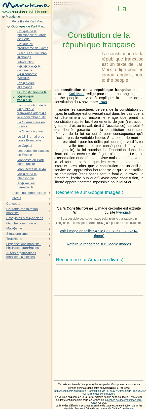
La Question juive (30, 131)
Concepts (13, 204)
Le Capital (24, 146)
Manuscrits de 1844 (31, 169)
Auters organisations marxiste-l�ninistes (21, 255)
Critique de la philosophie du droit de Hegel (31, 35)
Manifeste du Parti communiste (30, 162)
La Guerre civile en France (31, 124)
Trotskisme (14, 239)
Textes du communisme (29, 193)
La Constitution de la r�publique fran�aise (32, 96)
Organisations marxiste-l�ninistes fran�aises (23, 246)
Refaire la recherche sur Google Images (99, 244)
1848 (103, 102)
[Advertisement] (77, 16)
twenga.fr (123, 212)
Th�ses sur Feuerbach (26, 185)
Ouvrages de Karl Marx (28, 26)
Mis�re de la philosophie (26, 176)
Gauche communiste (21, 223)
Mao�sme (14, 228)
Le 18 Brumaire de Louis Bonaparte (30, 138)
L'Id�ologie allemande (25, 85)
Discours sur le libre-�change (32, 55)
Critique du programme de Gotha (32, 46)
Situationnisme (17, 234)
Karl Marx (76, 94)
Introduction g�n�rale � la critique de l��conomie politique (29, 70)
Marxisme (13, 16)
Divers (16, 198)
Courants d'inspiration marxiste (22, 211)
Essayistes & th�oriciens (24, 218)
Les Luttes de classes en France (33, 153)
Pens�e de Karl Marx (28, 21)
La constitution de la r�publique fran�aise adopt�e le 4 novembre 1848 (31, 111)
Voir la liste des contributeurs (98, 393)
